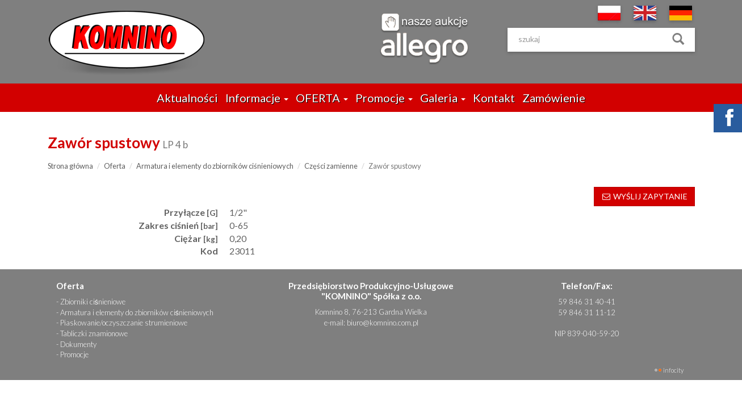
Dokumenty (78, 344)
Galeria (443, 98)
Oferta (114, 165)
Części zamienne (331, 165)
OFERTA (322, 98)
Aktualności (187, 98)
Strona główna (70, 165)
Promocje (384, 98)
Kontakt (494, 98)
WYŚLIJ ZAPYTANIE (644, 196)
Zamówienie (553, 98)
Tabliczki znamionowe (94, 333)
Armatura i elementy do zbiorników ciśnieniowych (215, 165)
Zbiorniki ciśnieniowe (93, 301)
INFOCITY (673, 370)
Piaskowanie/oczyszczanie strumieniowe (123, 322)
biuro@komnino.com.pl (382, 322)
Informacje (256, 98)
